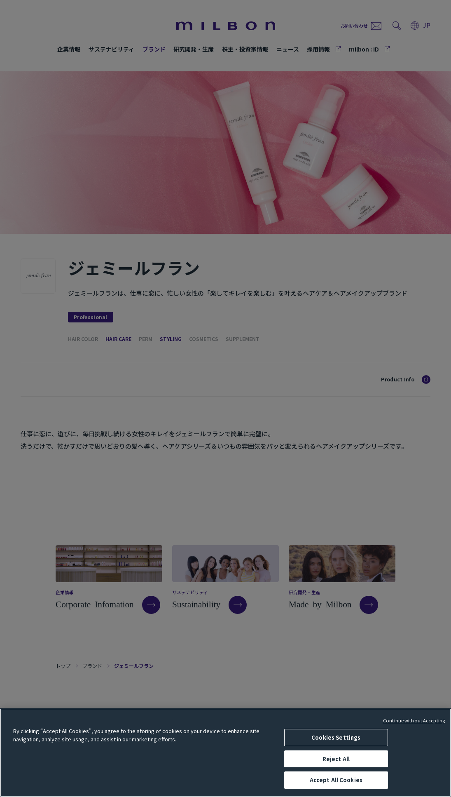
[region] (225, 752)
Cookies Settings (335, 737)
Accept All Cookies (336, 780)
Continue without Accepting (414, 720)
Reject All (336, 759)
